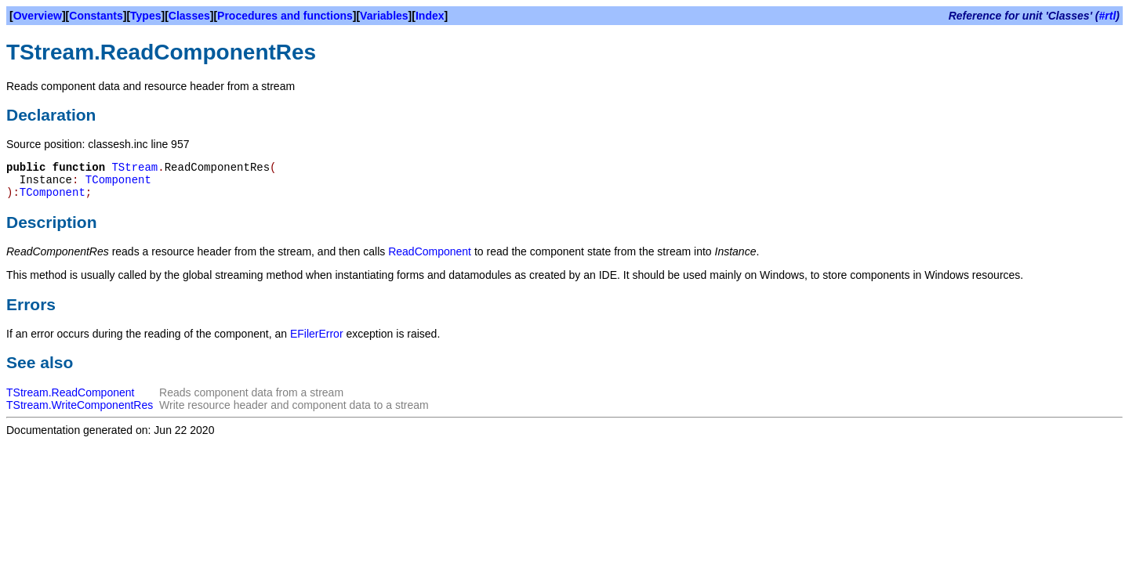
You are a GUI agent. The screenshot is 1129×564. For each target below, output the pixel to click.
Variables (384, 15)
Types (145, 15)
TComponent (118, 180)
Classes (189, 15)
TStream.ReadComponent (70, 392)
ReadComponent (429, 251)
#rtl (1107, 15)
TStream (134, 167)
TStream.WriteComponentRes (79, 405)
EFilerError (316, 333)
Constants (95, 15)
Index (430, 15)
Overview (37, 15)
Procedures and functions (285, 15)
